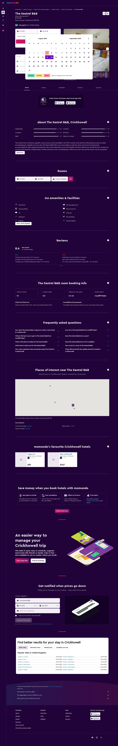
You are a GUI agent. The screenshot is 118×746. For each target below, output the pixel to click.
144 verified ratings (32, 25)
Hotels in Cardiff (22, 669)
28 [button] (47, 66)
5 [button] (38, 53)
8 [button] (51, 53)
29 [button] (51, 66)
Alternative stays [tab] (35, 647)
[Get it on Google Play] (59, 103)
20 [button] (43, 61)
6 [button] (42, 53)
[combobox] (39, 600)
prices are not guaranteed (55, 686)
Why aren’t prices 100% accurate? (63, 698)
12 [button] (38, 57)
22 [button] (51, 61)
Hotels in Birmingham (69, 667)
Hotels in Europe (27, 9)
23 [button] (56, 61)
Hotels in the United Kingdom (41, 9)
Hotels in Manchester (24, 664)
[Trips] (3, 25)
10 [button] (29, 57)
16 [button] (56, 57)
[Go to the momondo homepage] (13, 3)
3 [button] (29, 53)
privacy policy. (48, 624)
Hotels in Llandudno (68, 664)
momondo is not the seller (63, 692)
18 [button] (34, 61)
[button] (3, 3)
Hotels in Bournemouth (25, 667)
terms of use (39, 624)
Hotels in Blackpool (68, 656)
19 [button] (38, 61)
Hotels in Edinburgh (68, 662)
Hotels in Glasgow (68, 659)
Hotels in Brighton (68, 669)
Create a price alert (92, 500)
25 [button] (34, 66)
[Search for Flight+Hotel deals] (3, 20)
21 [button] (47, 61)
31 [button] (29, 70)
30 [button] (56, 66)
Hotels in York (22, 659)
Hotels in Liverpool (23, 662)
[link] (62, 511)
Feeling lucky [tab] (48, 647)
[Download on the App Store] (71, 103)
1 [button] (51, 48)
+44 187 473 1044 (20, 22)
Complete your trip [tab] (62, 647)
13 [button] (42, 57)
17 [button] (29, 61)
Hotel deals (18, 9)
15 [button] (51, 57)
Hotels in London (23, 656)
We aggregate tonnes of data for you (63, 695)
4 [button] (33, 53)
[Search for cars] (3, 16)
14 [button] (47, 57)
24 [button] (29, 66)
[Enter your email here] (39, 611)
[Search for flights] (3, 8)
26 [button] (38, 66)
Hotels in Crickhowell (66, 9)
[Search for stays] (3, 12)
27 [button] (43, 66)
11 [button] (33, 57)
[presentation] (71, 103)
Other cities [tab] (22, 647)
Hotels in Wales (55, 9)
